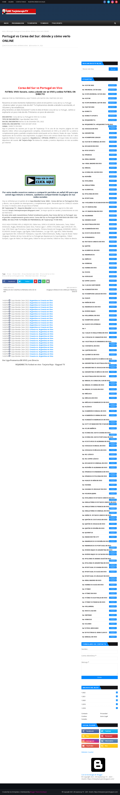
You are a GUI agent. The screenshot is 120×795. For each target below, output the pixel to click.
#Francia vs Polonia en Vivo (100, 476)
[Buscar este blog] (95, 69)
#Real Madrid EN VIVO (100, 580)
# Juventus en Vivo (100, 355)
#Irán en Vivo (100, 302)
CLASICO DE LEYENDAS (100, 324)
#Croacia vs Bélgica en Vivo (100, 450)
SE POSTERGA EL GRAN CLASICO (100, 632)
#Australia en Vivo (100, 224)
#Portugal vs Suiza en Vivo (100, 572)
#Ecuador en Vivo (100, 146)
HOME (4, 2)
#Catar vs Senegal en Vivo (100, 142)
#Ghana (100, 485)
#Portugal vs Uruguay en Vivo (100, 576)
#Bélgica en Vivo (100, 398)
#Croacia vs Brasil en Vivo (100, 446)
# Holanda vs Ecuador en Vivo (100, 203)
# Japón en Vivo (100, 350)
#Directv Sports (100, 116)
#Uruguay (100, 276)
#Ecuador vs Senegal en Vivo (100, 463)
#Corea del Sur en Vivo (47, 274)
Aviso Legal (104, 716)
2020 (100, 700)
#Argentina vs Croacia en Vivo (100, 368)
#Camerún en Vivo (100, 229)
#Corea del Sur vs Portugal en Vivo (13, 276)
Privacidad (103, 713)
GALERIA (11, 2)
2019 (100, 704)
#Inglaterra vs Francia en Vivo (100, 507)
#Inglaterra (100, 185)
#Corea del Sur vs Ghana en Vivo (100, 433)
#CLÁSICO (100, 407)
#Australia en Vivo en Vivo (100, 376)
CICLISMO (100, 624)
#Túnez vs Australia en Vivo (100, 598)
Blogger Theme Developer (38, 792)
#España (100, 176)
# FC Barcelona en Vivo (100, 211)
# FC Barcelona (100, 207)
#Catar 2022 (16, 274)
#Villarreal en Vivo (100, 315)
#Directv (100, 111)
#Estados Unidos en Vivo (100, 242)
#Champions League (100, 137)
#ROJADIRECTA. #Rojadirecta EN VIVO (100, 124)
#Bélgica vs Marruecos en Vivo (100, 402)
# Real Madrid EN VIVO (100, 163)
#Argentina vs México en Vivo (100, 372)
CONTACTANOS (21, 2)
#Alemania (100, 216)
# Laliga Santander (100, 285)
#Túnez (100, 589)
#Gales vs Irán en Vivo (100, 480)
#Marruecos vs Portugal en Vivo (100, 546)
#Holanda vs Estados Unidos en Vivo (100, 498)
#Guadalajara (100, 493)
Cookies (84, 716)
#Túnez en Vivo (100, 593)
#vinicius (100, 619)
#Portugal (10, 31)
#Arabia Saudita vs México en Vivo (100, 359)
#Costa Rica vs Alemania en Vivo (100, 441)
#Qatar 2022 (100, 107)
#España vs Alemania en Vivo (100, 467)
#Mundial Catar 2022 (32, 276)
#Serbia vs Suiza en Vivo (100, 585)
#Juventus (100, 533)
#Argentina (100, 133)
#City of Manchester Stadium (100, 424)
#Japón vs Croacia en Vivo (100, 524)
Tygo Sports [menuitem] (57, 23)
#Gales (100, 298)
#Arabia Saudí (100, 220)
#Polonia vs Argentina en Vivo (100, 563)
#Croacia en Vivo (100, 129)
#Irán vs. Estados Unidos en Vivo (100, 515)
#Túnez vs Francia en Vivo (100, 602)
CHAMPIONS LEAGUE (100, 320)
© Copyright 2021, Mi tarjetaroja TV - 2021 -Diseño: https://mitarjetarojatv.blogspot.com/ (90, 792)
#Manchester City (100, 537)
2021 (100, 696)
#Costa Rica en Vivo (100, 233)
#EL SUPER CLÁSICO (100, 459)
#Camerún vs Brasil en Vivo (100, 411)
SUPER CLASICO (100, 281)
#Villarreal (100, 606)
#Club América (100, 428)
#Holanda (100, 181)
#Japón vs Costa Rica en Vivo (100, 520)
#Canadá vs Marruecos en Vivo (100, 420)
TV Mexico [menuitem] (44, 23)
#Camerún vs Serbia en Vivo (100, 415)
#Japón (100, 246)
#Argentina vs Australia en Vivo (100, 363)
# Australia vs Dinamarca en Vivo (100, 342)
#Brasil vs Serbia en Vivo (100, 385)
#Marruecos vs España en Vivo (100, 541)
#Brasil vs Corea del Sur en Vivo (100, 381)
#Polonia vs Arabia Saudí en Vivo (100, 559)
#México (100, 259)
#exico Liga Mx (100, 611)
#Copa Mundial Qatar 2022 (100, 103)
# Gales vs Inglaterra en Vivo (100, 333)
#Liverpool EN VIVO (100, 250)
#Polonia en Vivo (100, 194)
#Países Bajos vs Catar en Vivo (100, 554)
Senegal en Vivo (100, 637)
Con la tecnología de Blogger (98, 774)
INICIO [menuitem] (6, 23)
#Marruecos (100, 255)
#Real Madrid (100, 159)
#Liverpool (100, 190)
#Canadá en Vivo (100, 289)
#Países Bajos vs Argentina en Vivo (100, 550)
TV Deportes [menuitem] (32, 23)
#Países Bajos (100, 311)
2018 (100, 708)
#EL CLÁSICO (100, 454)
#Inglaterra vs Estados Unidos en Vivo (100, 502)
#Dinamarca (100, 237)
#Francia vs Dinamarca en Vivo (100, 472)
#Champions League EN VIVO (100, 294)
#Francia (100, 155)
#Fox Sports (100, 150)
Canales (84, 719)
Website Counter (87, 752)
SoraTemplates (14, 792)
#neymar (100, 615)
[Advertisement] (40, 65)
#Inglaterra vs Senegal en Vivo (100, 511)
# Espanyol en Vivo (100, 346)
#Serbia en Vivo (100, 268)
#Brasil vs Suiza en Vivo (100, 389)
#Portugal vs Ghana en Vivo (100, 567)
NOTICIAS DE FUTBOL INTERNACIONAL (16, 46)
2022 (100, 693)
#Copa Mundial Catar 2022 (30, 274)
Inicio (4, 31)
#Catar (9, 274)
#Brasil (100, 168)
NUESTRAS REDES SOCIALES (36, 2)
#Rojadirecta (100, 120)
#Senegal (100, 263)
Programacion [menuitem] (18, 23)
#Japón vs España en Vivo (100, 528)
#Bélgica (100, 394)
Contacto (84, 713)
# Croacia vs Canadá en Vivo (100, 337)
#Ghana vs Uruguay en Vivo (100, 489)
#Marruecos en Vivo (100, 307)
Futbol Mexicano (100, 628)
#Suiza (100, 272)
